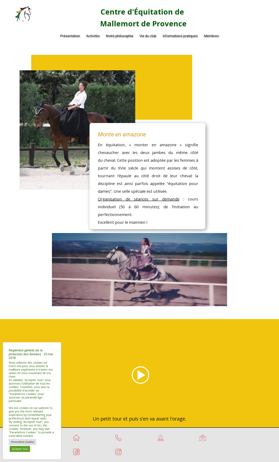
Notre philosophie (119, 36)
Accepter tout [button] (20, 448)
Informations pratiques (180, 36)
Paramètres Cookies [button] (22, 441)
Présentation (70, 36)
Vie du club (148, 36)
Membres (211, 36)
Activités (93, 36)
